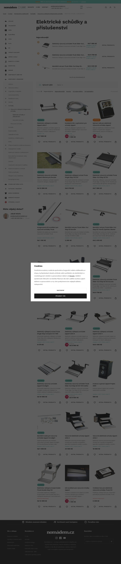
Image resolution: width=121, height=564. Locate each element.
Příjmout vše (60, 296)
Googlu (72, 276)
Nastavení (60, 290)
